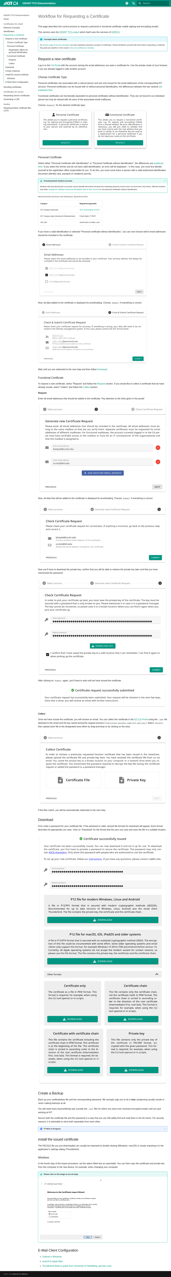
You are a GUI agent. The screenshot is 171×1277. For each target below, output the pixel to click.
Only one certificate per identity (81, 48)
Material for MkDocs (20, 1274)
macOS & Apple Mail (52, 1261)
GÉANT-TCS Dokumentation (16, 15)
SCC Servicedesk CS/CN (89, 210)
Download (102, 369)
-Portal (141, 719)
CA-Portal (55, 65)
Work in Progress (52, 1129)
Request (101, 383)
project (69, 32)
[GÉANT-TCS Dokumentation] (10, 3)
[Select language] (133, 3)
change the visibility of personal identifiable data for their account (74, 189)
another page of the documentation (56, 45)
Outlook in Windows (52, 1256)
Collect (86, 387)
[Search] (153, 3)
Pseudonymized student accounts (58, 181)
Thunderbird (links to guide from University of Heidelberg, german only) (76, 1266)
